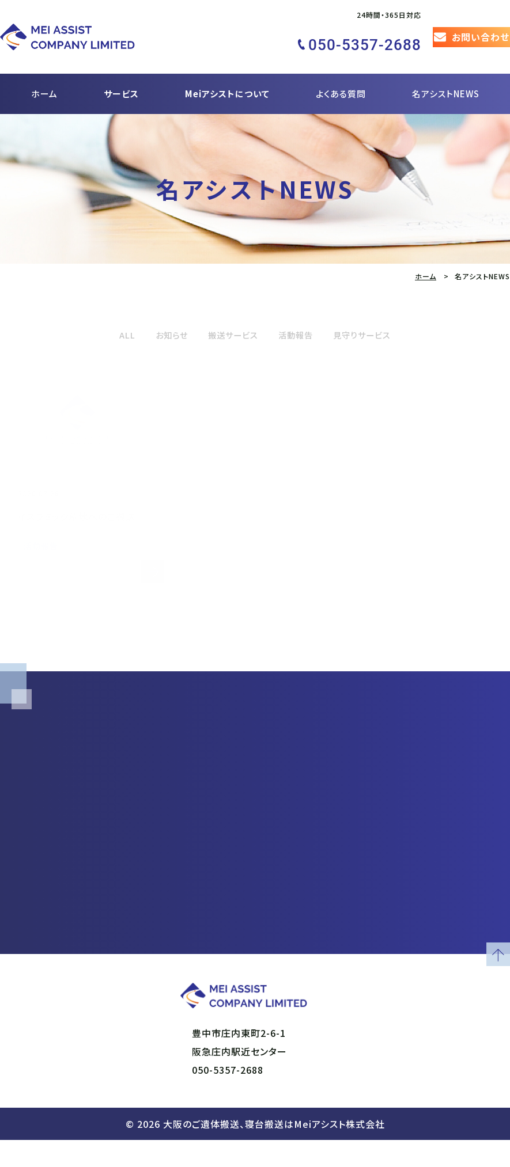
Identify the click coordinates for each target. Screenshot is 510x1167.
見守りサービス (379, 313)
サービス (121, 73)
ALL (104, 313)
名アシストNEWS (445, 73)
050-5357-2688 (227, 1097)
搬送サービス (227, 313)
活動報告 (301, 313)
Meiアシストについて (227, 73)
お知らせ (154, 313)
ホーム (44, 73)
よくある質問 (341, 73)
